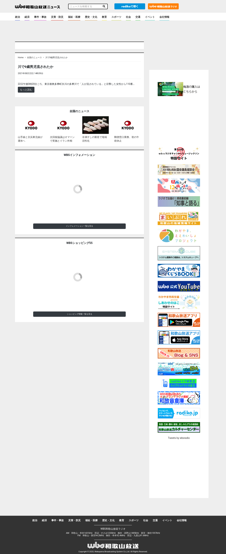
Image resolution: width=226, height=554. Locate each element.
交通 (137, 17)
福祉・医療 (74, 17)
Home (20, 57)
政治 (17, 17)
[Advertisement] (179, 121)
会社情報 (164, 17)
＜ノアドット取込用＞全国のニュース (65, 73)
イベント (150, 17)
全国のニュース (34, 57)
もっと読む (26, 89)
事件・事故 (40, 17)
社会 (128, 17)
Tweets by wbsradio (179, 438)
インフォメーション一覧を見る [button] (79, 226)
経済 (27, 17)
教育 (104, 17)
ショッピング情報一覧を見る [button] (79, 314)
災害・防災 (57, 17)
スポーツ (116, 17)
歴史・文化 (91, 17)
